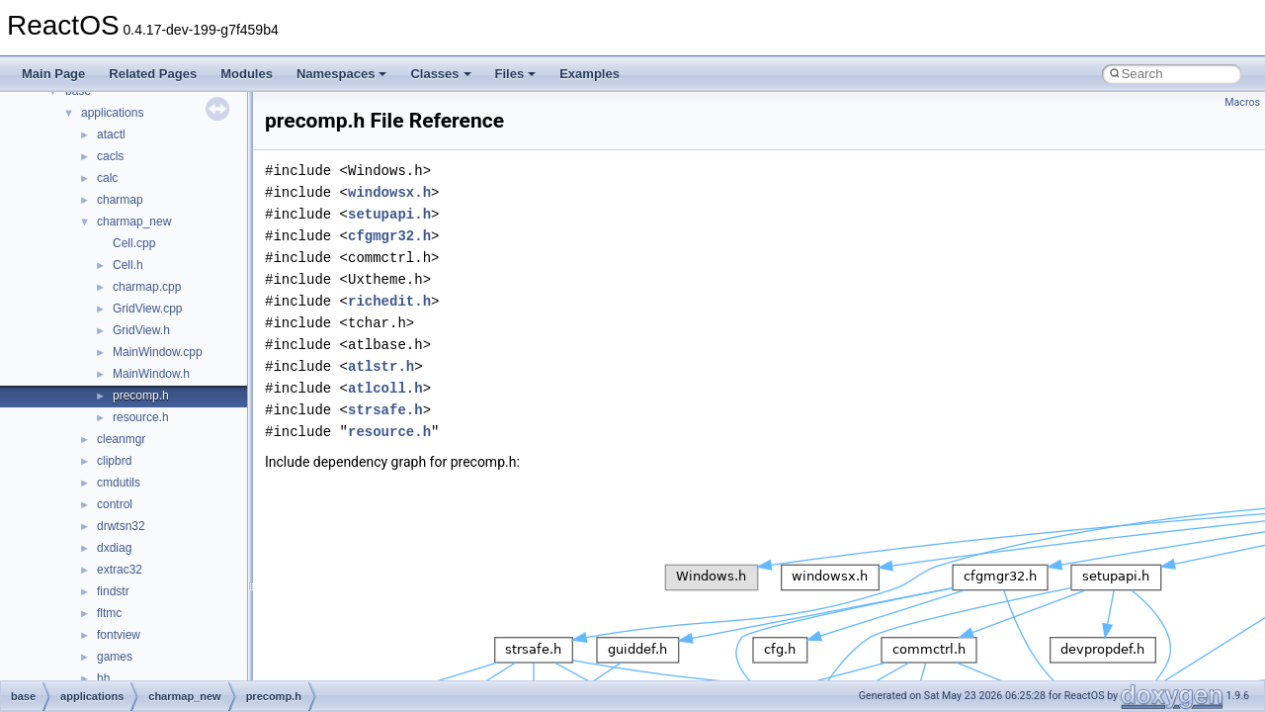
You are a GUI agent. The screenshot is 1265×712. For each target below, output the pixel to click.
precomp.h (141, 395)
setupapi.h (389, 214)
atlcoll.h (385, 388)
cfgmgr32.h (389, 235)
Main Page (53, 73)
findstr (113, 591)
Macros (1242, 102)
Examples (589, 73)
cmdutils (118, 483)
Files (516, 73)
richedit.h (389, 301)
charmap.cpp (147, 287)
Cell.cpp (134, 243)
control (114, 504)
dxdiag (114, 548)
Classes (440, 73)
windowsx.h (389, 192)
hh (103, 678)
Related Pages (153, 73)
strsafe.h (385, 409)
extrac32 (119, 570)
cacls (110, 156)
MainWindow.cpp (158, 352)
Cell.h (128, 265)
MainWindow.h (151, 374)
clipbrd (114, 461)
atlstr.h (381, 366)
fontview (118, 635)
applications (112, 113)
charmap (120, 200)
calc (107, 178)
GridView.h (141, 330)
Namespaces (341, 73)
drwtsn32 (121, 526)
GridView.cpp (147, 308)
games (114, 657)
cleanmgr (121, 439)
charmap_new (134, 221)
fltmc (109, 613)
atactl (111, 134)
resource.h (141, 417)
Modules (246, 73)
